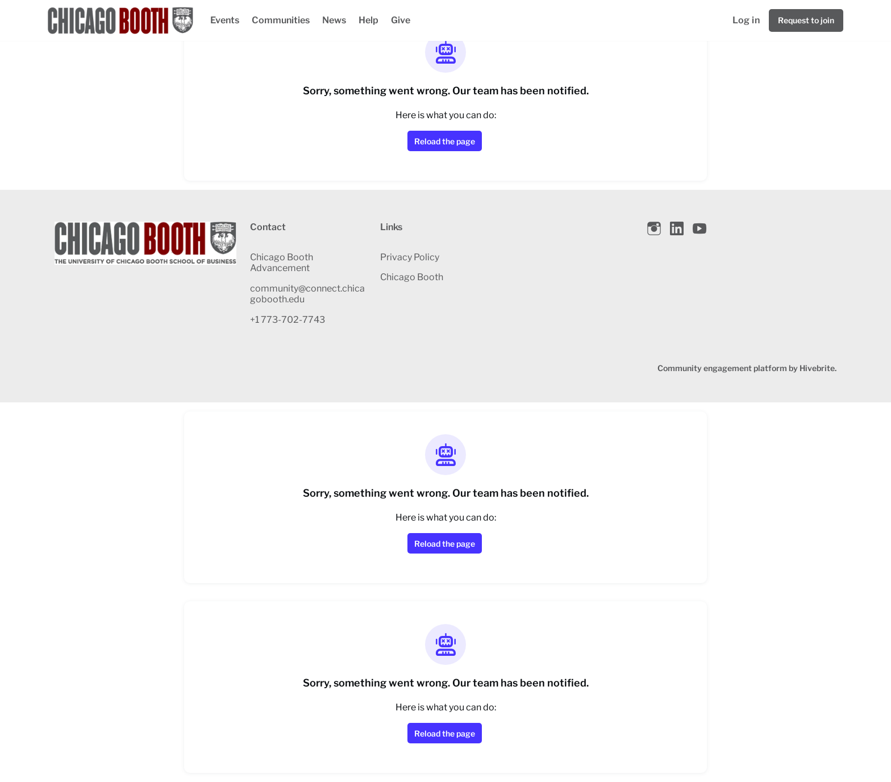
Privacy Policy (409, 257)
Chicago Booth (411, 277)
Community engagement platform (722, 368)
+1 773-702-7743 (287, 319)
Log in (746, 20)
